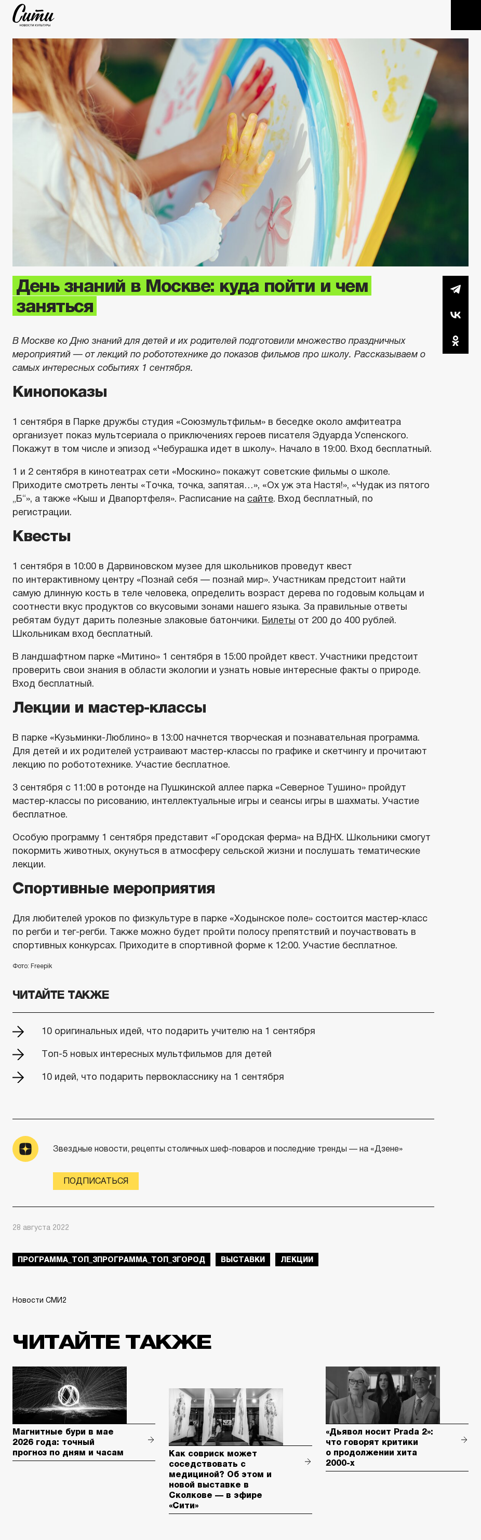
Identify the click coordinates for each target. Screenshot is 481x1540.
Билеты (279, 620)
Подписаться (95, 1180)
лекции (296, 1259)
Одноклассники (456, 341)
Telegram (456, 289)
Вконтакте (456, 315)
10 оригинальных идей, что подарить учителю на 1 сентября (178, 1031)
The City (33, 15)
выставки (243, 1259)
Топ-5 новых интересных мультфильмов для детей (157, 1054)
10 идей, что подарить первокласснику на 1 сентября (163, 1077)
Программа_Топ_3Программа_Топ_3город (111, 1259)
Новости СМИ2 (39, 1300)
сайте (260, 498)
